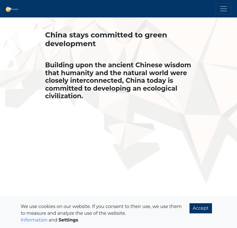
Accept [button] (201, 208)
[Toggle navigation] (223, 8)
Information (34, 220)
